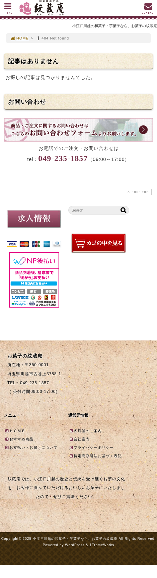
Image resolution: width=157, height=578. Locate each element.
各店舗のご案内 (85, 431)
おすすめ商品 (19, 439)
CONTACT (148, 10)
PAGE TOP (138, 192)
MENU (7, 10)
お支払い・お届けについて (31, 447)
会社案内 (79, 439)
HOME (19, 38)
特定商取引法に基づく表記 (95, 456)
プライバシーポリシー (91, 447)
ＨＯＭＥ (15, 431)
